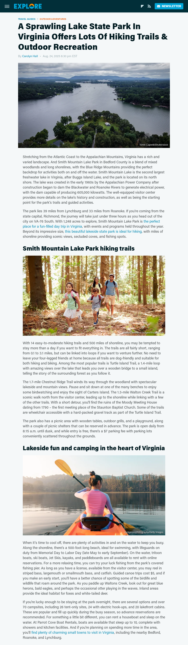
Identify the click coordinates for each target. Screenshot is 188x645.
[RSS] (149, 6)
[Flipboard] (142, 6)
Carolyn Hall (30, 56)
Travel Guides (26, 19)
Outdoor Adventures (53, 19)
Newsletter (169, 6)
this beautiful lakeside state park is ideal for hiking (103, 231)
